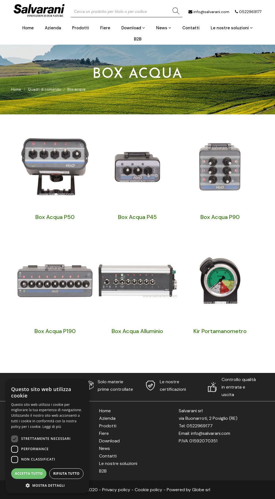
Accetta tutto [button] (29, 473)
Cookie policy (148, 490)
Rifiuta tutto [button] (66, 473)
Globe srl (201, 490)
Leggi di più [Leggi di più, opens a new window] (52, 426)
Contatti (191, 28)
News (163, 28)
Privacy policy (116, 490)
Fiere (105, 28)
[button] (47, 485)
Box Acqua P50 (55, 217)
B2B (137, 39)
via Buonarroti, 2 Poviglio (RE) (208, 418)
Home (28, 28)
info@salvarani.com (211, 11)
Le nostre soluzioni (232, 28)
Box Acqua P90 (220, 217)
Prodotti (80, 28)
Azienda (53, 28)
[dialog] (47, 436)
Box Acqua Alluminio (137, 331)
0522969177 (250, 11)
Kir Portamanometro (220, 331)
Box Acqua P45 (137, 217)
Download (133, 28)
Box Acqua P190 (55, 331)
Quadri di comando (44, 89)
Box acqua (76, 89)
